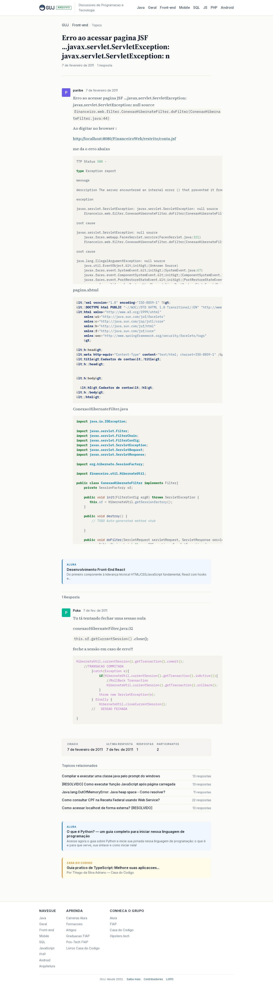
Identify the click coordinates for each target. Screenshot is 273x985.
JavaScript (46, 948)
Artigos (71, 930)
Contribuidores (153, 979)
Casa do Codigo (122, 930)
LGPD (169, 979)
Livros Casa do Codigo (83, 948)
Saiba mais (134, 979)
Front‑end (168, 8)
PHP (214, 8)
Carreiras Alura (76, 918)
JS (205, 8)
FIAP (113, 924)
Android (227, 8)
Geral (152, 8)
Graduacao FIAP (78, 936)
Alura (113, 918)
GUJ (65, 25)
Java (141, 8)
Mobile (184, 8)
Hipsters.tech (119, 936)
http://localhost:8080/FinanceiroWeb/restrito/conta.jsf (124, 138)
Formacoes (74, 924)
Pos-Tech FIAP (77, 942)
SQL (196, 8)
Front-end (80, 25)
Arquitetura (47, 966)
